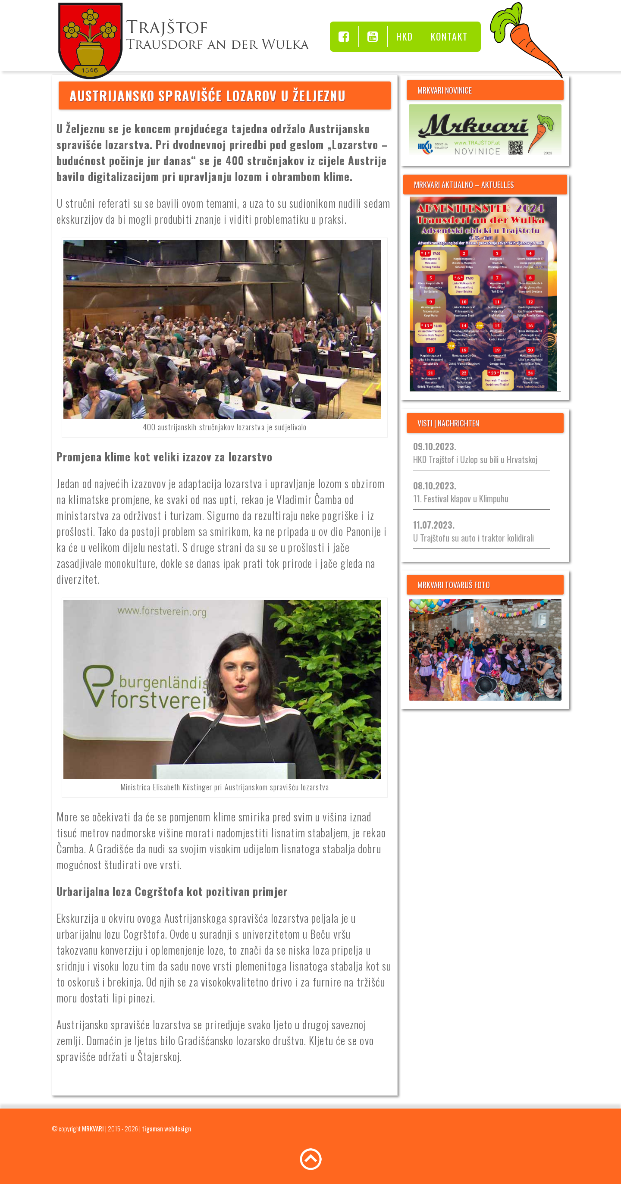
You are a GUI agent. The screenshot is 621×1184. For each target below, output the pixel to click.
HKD (404, 36)
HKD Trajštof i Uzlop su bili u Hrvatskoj (475, 453)
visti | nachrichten (448, 423)
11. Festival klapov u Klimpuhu (460, 492)
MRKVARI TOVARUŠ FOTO (453, 584)
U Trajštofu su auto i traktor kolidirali (473, 531)
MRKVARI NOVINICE (444, 90)
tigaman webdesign (166, 1128)
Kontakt (449, 36)
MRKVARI (93, 1128)
